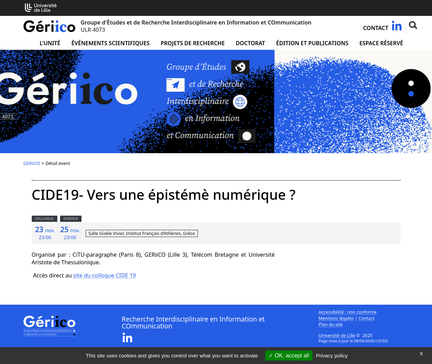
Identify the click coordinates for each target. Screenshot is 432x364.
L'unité (50, 43)
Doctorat (250, 43)
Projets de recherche (192, 43)
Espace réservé (381, 43)
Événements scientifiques (110, 43)
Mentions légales (336, 318)
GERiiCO (31, 163)
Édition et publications (312, 43)
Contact (375, 28)
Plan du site (331, 324)
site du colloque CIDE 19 (104, 275)
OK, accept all (289, 355)
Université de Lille (337, 335)
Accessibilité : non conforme (348, 312)
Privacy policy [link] (332, 355)
